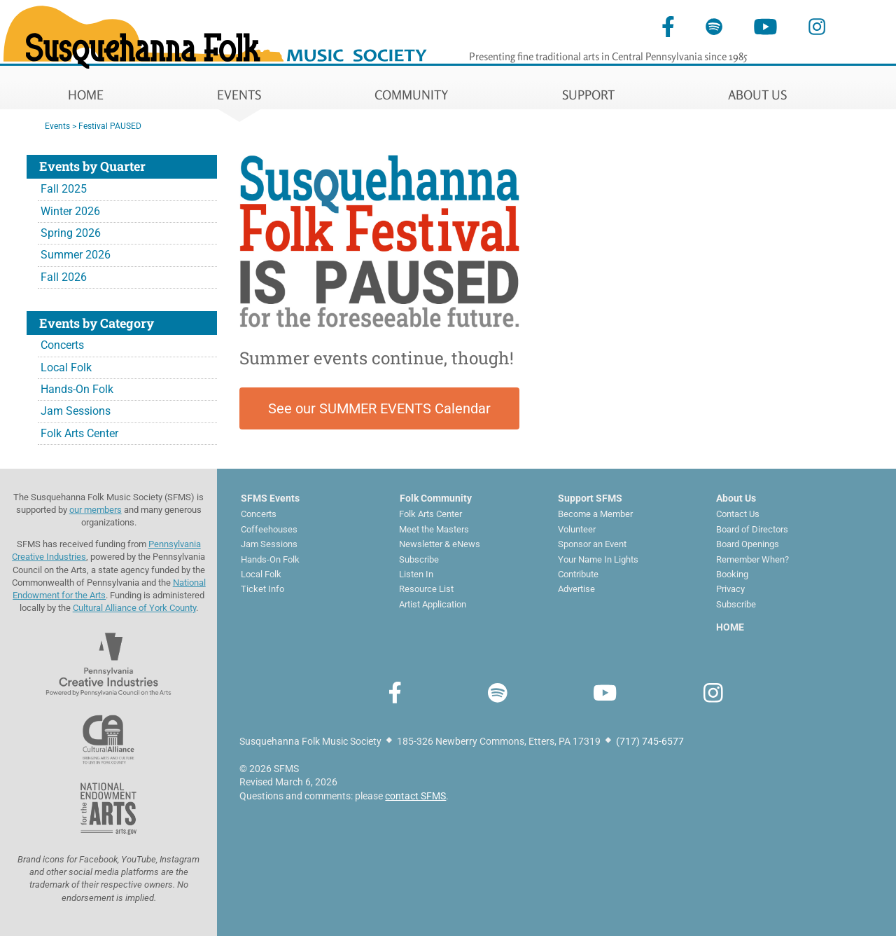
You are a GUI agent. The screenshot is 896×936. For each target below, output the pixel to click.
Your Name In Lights (598, 559)
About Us (736, 498)
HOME (86, 94)
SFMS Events (270, 498)
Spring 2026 (71, 233)
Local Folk (66, 367)
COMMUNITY (411, 94)
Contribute (578, 574)
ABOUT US (757, 94)
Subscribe (419, 559)
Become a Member (595, 514)
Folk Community (436, 498)
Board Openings (747, 544)
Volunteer (577, 529)
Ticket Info (262, 589)
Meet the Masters (434, 529)
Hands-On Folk (77, 389)
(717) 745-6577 (650, 741)
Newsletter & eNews (439, 544)
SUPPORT (588, 94)
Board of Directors (752, 529)
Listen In (416, 574)
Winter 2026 (70, 211)
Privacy (730, 589)
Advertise (576, 589)
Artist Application (432, 604)
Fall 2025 (64, 188)
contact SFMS (415, 795)
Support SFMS (590, 498)
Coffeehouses (269, 529)
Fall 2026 (64, 277)
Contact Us (738, 514)
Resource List (426, 589)
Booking (732, 574)
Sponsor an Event (592, 544)
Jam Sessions (76, 411)
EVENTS (239, 94)
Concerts (62, 345)
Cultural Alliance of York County (134, 608)
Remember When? (752, 559)
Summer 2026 (76, 254)
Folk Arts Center (79, 433)
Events (57, 126)
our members (95, 509)
